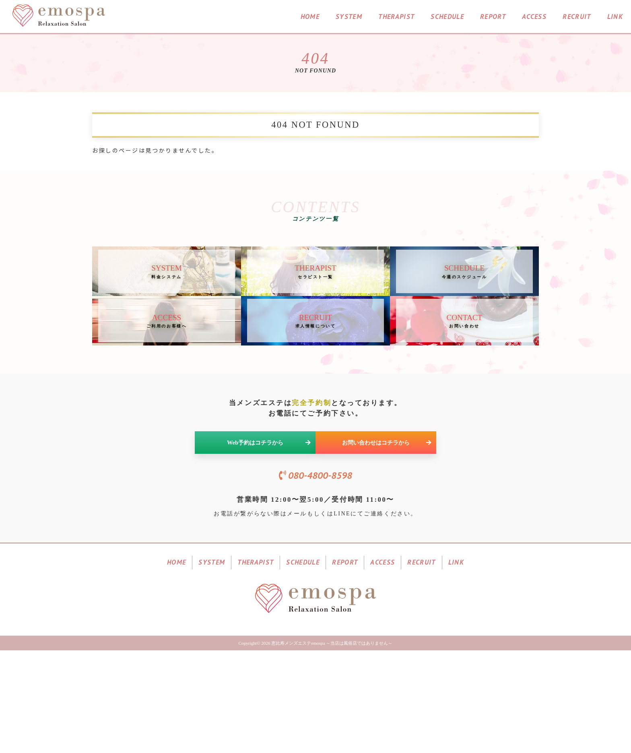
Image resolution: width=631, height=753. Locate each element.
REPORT (493, 17)
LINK (615, 17)
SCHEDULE (447, 17)
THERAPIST (396, 17)
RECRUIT (577, 17)
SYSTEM (349, 17)
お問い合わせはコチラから (386, 515)
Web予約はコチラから (269, 515)
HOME (310, 17)
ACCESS (534, 17)
